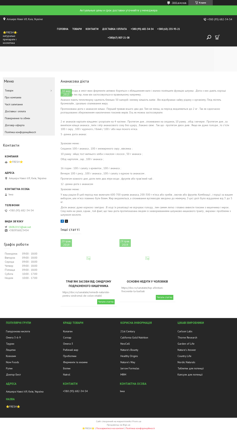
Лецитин (11, 350)
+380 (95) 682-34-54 (142, 29)
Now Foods (12, 362)
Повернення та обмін (17, 118)
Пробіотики (69, 356)
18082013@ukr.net (19, 227)
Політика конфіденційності (20, 132)
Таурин (10, 343)
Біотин (66, 368)
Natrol (66, 374)
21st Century (127, 331)
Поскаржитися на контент (110, 428)
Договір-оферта (14, 125)
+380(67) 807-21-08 (118, 37)
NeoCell (125, 343)
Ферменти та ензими (75, 362)
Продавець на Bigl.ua (118, 424)
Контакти (92, 29)
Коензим (11, 356)
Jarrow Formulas (129, 368)
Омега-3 (68, 343)
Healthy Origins (129, 356)
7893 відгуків (179, 2)
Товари (77, 29)
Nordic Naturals (186, 362)
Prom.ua (136, 421)
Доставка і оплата (114, 29)
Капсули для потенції (190, 374)
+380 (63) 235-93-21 (168, 29)
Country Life (184, 356)
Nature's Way (127, 362)
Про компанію (13, 97)
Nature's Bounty (129, 350)
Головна (62, 29)
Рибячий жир (70, 350)
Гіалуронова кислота (18, 331)
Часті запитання (14, 104)
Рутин (9, 368)
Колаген (68, 331)
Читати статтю (106, 301)
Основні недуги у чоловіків (147, 281)
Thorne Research (187, 337)
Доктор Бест (13, 374)
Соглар (67, 337)
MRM (123, 374)
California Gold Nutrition (134, 337)
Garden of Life (186, 343)
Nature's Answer (187, 350)
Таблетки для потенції (191, 368)
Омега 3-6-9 (13, 337)
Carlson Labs (185, 331)
